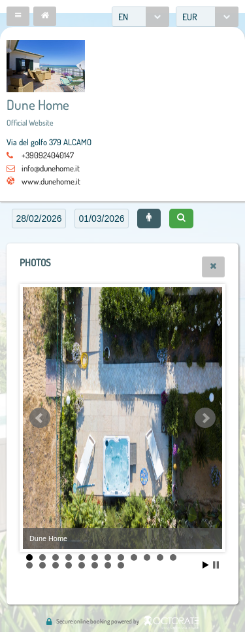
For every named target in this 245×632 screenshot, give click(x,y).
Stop (216, 565)
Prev (39, 418)
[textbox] (39, 218)
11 (160, 557)
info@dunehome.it (51, 168)
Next (205, 418)
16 (68, 565)
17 (81, 565)
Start (206, 565)
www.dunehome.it (51, 181)
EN (123, 16)
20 (121, 565)
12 (173, 557)
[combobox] (140, 17)
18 (94, 565)
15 (55, 565)
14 (42, 565)
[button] (18, 16)
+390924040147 (48, 155)
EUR (189, 16)
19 (108, 565)
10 (147, 557)
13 (29, 565)
